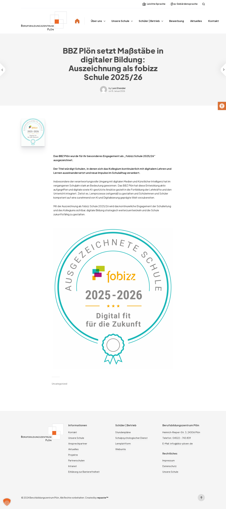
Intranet (72, 465)
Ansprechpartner (77, 443)
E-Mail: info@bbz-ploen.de (177, 443)
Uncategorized (59, 383)
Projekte (73, 454)
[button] (222, 106)
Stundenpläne (123, 432)
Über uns (96, 21)
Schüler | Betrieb (149, 21)
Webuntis (120, 449)
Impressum (168, 460)
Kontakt (213, 21)
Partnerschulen (76, 460)
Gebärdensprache (184, 4)
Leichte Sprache (153, 4)
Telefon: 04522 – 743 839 (176, 437)
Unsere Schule (120, 21)
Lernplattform (123, 443)
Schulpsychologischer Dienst (131, 437)
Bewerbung (176, 21)
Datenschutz (169, 465)
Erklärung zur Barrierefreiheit (84, 471)
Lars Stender (119, 88)
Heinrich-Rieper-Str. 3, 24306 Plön (181, 432)
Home (77, 21)
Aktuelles (196, 21)
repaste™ (102, 497)
